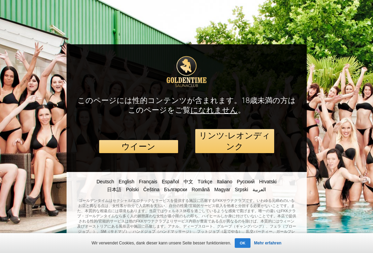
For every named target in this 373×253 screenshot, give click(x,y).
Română (200, 189)
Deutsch (105, 181)
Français (148, 181)
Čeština (151, 189)
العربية (259, 189)
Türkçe (205, 181)
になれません (214, 110)
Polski (132, 189)
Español (170, 181)
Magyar (222, 189)
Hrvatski (268, 181)
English (127, 181)
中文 (188, 181)
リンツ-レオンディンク (234, 141)
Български (175, 189)
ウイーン (138, 146)
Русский (246, 181)
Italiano (224, 181)
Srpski (241, 189)
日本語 (114, 189)
